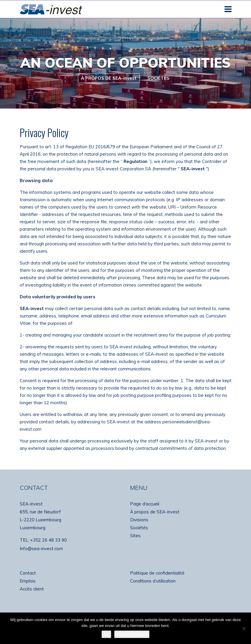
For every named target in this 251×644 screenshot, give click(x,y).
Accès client (32, 589)
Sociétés (139, 527)
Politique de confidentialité (157, 573)
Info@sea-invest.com (41, 548)
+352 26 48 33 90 (48, 540)
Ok (106, 634)
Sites (135, 535)
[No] (244, 628)
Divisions (139, 519)
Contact (28, 573)
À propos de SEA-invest (154, 512)
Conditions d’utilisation (153, 581)
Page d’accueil (144, 504)
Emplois (28, 581)
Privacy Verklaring (132, 634)
